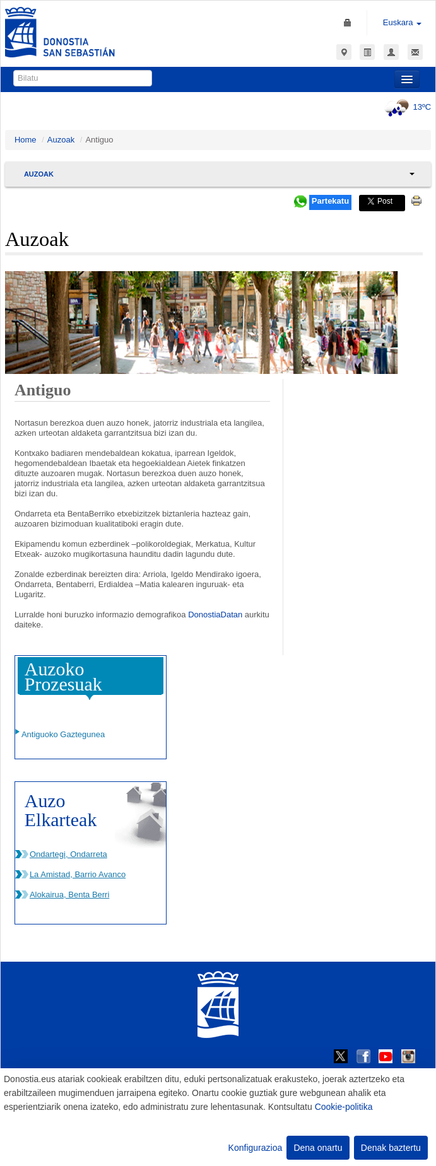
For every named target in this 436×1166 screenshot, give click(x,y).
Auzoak (60, 139)
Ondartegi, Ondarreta (68, 854)
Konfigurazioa (255, 1148)
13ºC (406, 107)
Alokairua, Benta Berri (69, 894)
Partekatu (330, 201)
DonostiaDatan (215, 614)
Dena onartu (317, 1148)
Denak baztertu (391, 1148)
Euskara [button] (402, 22)
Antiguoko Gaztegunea (63, 734)
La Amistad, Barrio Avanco (78, 874)
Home (26, 139)
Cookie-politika (344, 1107)
